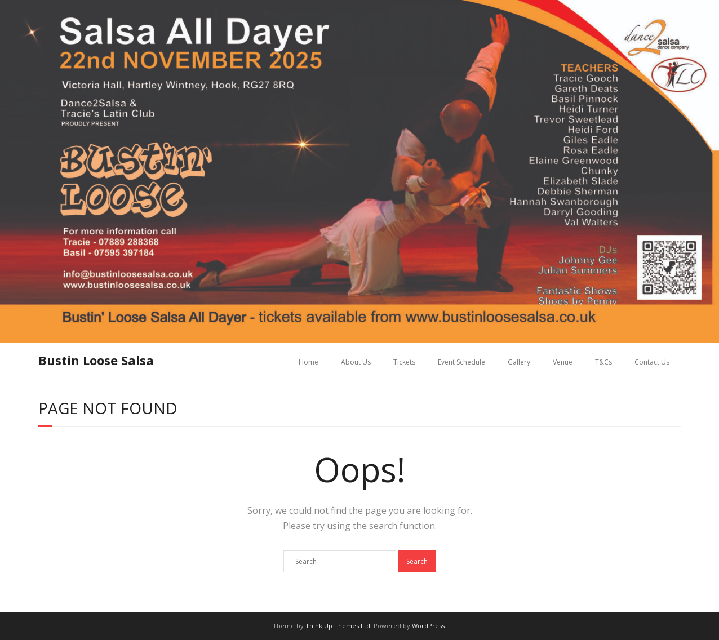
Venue (562, 362)
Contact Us (651, 362)
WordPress (428, 625)
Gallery (519, 362)
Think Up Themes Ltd (337, 625)
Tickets (404, 362)
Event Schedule (461, 362)
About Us (356, 362)
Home (308, 362)
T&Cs (603, 362)
